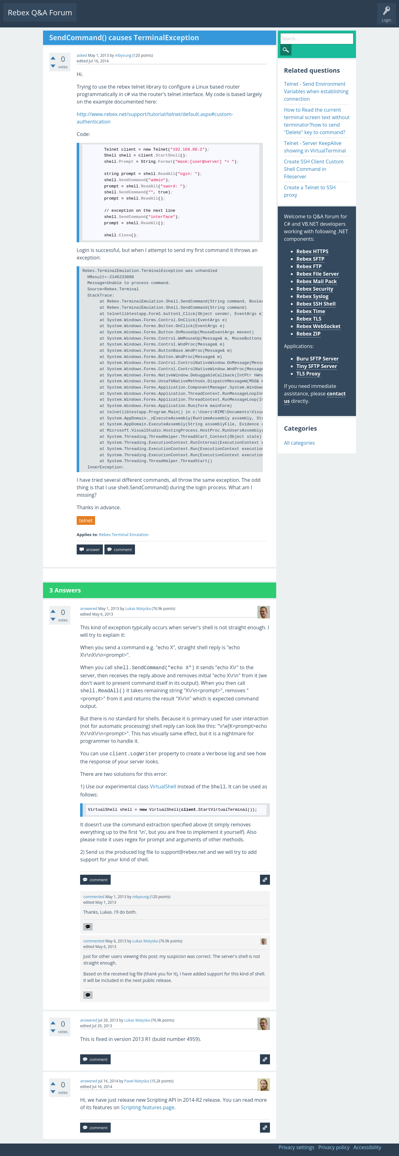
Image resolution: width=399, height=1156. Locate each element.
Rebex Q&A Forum (40, 12)
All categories (299, 442)
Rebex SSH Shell (316, 303)
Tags (142, 17)
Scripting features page (147, 1107)
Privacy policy (333, 1147)
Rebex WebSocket (318, 326)
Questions (90, 17)
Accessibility (367, 1147)
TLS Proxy (308, 373)
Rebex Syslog (312, 296)
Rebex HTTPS (312, 251)
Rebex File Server (317, 273)
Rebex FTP (309, 266)
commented (93, 896)
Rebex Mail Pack (316, 281)
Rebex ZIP (308, 333)
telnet (86, 520)
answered (88, 608)
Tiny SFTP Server (316, 366)
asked (82, 55)
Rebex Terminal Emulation (124, 534)
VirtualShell (163, 786)
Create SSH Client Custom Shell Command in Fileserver (314, 169)
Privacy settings (297, 1147)
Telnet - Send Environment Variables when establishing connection (316, 91)
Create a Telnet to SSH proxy (310, 191)
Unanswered (117, 17)
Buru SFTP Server (317, 358)
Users (161, 17)
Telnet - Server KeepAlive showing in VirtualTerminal (315, 147)
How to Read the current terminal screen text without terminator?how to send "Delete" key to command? (317, 121)
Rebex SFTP (310, 258)
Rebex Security (314, 288)
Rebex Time (310, 311)
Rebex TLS (308, 318)
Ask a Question (188, 17)
